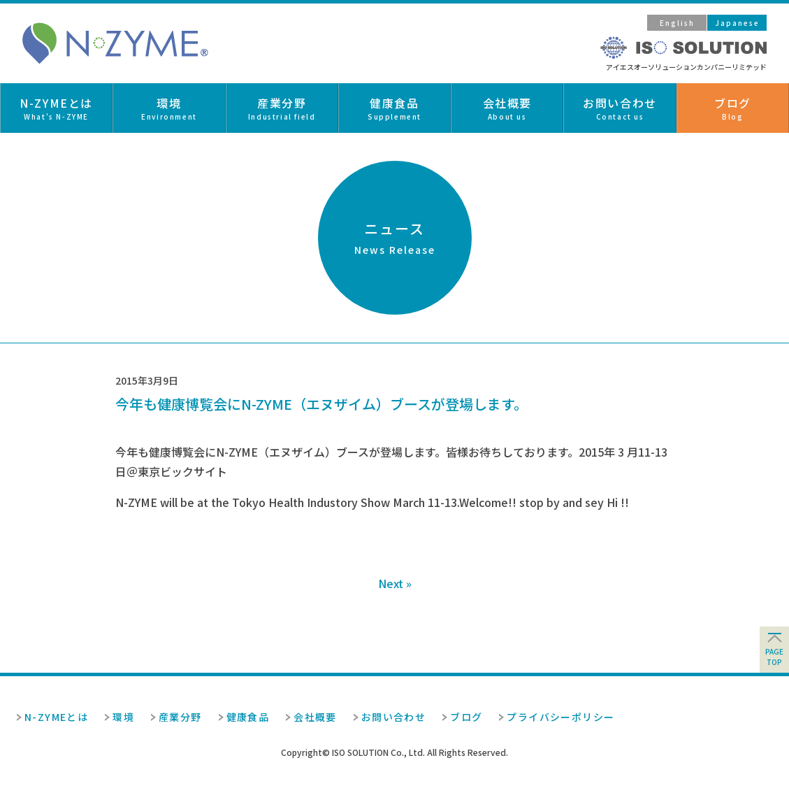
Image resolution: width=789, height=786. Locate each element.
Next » (395, 583)
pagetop (774, 656)
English (677, 22)
